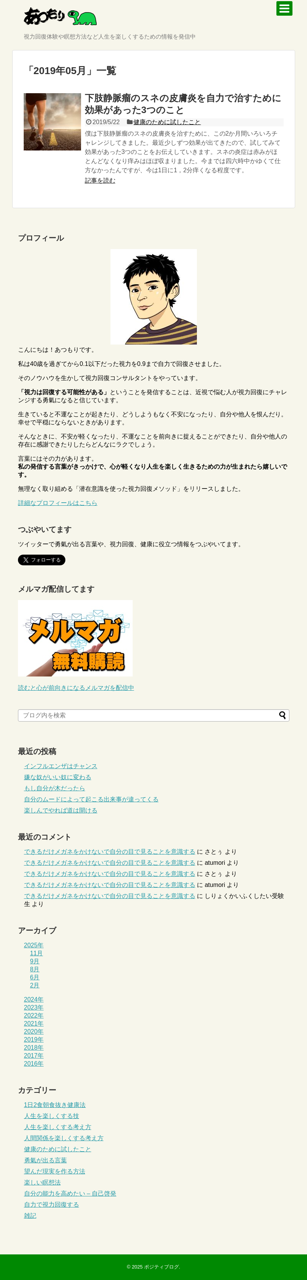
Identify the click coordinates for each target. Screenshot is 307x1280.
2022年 (34, 1015)
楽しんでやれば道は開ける (60, 810)
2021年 (34, 1023)
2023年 (34, 1007)
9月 (35, 961)
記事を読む (100, 180)
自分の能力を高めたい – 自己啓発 (70, 1193)
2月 (35, 985)
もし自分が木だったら (54, 788)
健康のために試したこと (167, 122)
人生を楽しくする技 (51, 1116)
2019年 (34, 1039)
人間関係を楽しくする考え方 (64, 1138)
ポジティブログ (161, 1267)
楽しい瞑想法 (42, 1182)
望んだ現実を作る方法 (54, 1171)
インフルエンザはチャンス (60, 766)
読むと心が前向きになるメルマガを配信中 (76, 688)
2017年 (34, 1055)
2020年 (34, 1031)
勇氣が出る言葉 (45, 1160)
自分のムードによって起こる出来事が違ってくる (91, 799)
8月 (35, 969)
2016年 (34, 1063)
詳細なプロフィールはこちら (57, 503)
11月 (36, 953)
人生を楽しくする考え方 (57, 1127)
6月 (35, 977)
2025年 (34, 945)
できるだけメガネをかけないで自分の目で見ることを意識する (109, 851)
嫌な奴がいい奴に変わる (57, 777)
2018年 (34, 1047)
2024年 (34, 999)
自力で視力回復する (51, 1204)
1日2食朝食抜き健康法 (55, 1105)
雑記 (30, 1215)
